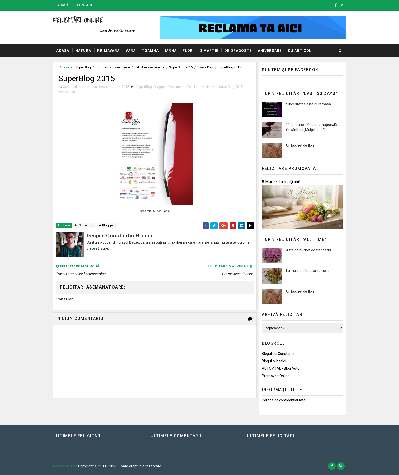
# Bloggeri (107, 225)
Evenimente (176, 87)
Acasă (63, 5)
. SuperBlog (143, 87)
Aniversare (270, 51)
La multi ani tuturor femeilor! (309, 271)
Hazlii (62, 63)
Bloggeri (160, 87)
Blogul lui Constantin (278, 354)
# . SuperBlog (84, 225)
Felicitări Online (78, 20)
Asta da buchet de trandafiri (308, 250)
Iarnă (171, 51)
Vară (131, 51)
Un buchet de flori (300, 145)
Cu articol (299, 51)
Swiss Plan (67, 92)
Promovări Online (276, 376)
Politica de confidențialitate (283, 400)
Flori (188, 51)
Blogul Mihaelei (274, 361)
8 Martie (209, 51)
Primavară (108, 51)
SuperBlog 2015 (231, 87)
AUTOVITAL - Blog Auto (281, 368)
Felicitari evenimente (202, 87)
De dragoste (238, 51)
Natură (83, 51)
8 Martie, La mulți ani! (281, 181)
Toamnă (150, 51)
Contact (85, 5)
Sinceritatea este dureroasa (308, 104)
